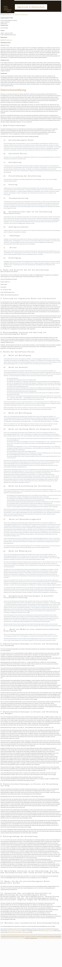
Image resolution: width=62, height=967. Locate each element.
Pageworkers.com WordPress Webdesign (51, 936)
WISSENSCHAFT (8, 9)
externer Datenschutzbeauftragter (14, 930)
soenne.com (9, 40)
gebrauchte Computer (48, 930)
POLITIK (9, 11)
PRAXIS (5, 6)
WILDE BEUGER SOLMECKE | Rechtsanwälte (18, 932)
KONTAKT (6, 8)
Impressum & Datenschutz (31, 938)
